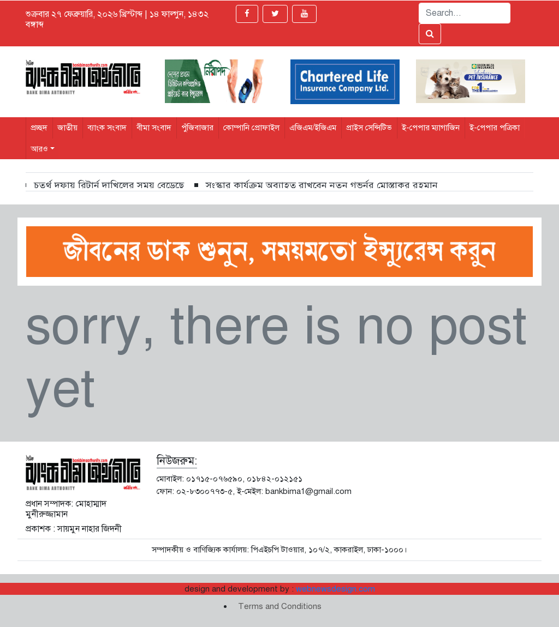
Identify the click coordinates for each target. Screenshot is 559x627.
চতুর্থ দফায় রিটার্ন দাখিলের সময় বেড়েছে (109, 185)
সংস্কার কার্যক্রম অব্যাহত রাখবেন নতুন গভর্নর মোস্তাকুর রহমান (322, 185)
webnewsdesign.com (335, 589)
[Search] (464, 13)
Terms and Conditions (280, 606)
